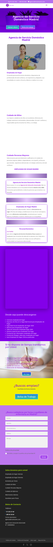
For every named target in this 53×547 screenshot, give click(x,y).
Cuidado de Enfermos (11, 491)
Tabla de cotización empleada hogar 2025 (20, 329)
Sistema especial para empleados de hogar (20, 331)
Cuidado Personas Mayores (13, 488)
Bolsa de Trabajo (26, 396)
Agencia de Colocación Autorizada (31, 185)
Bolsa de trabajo (27, 27)
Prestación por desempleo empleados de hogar (22, 333)
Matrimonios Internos (11, 495)
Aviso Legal (33, 540)
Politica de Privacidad (23, 540)
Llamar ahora (13, 27)
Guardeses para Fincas (12, 498)
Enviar (44, 457)
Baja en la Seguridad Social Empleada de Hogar (22, 360)
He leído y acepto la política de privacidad (20, 453)
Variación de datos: (13, 362)
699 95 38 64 (10, 514)
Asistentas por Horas (11, 481)
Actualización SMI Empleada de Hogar (19, 364)
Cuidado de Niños (10, 484)
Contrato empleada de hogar (16, 320)
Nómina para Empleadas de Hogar (17, 327)
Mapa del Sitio (41, 540)
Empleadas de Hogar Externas (14, 477)
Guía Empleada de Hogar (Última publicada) (20, 337)
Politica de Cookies (11, 540)
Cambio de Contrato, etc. (15, 366)
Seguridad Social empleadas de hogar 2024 (20, 326)
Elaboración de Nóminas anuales (18, 368)
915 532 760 (13, 2)
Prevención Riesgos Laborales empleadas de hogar (23, 335)
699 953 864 (23, 2)
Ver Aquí (26, 374)
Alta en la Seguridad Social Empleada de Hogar (22, 358)
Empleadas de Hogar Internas (14, 474)
